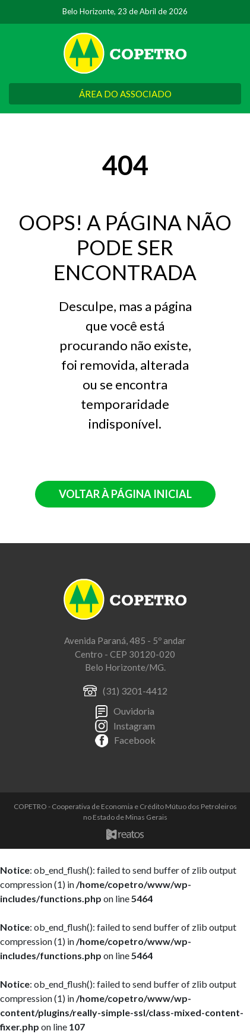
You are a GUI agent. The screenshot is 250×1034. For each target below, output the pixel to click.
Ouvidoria (133, 710)
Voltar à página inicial (125, 493)
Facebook (135, 740)
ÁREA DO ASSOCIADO (125, 93)
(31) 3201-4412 (135, 690)
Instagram (134, 725)
